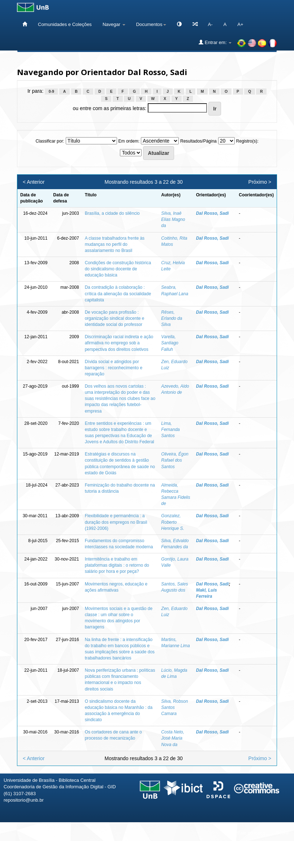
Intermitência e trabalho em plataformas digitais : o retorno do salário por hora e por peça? (117, 565)
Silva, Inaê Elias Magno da (173, 219)
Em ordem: (129, 141)
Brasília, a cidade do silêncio (112, 213)
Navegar (114, 24)
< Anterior (33, 182)
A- (210, 24)
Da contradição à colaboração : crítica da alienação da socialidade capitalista (118, 293)
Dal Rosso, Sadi (212, 213)
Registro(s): (247, 141)
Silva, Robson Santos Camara (174, 707)
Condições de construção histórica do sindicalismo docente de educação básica (118, 269)
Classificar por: (49, 141)
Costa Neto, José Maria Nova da (172, 738)
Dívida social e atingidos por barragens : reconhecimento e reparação (113, 367)
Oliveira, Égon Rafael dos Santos (174, 460)
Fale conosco (251, 833)
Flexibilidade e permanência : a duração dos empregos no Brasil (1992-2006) (116, 522)
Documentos (151, 24)
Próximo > (259, 182)
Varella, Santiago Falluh (169, 343)
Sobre (282, 833)
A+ (240, 24)
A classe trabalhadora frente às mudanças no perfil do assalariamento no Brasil (114, 244)
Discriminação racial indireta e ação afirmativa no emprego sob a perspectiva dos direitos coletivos (119, 343)
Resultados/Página (198, 141)
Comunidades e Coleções (65, 24)
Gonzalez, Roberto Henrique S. (172, 522)
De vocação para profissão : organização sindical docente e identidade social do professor (114, 318)
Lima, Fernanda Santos (170, 429)
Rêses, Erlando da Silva (171, 318)
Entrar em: (215, 42)
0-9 (51, 91)
